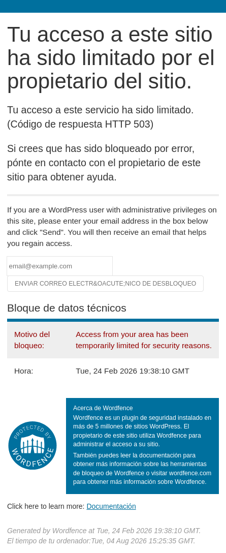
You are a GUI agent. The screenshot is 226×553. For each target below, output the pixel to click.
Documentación (111, 506)
